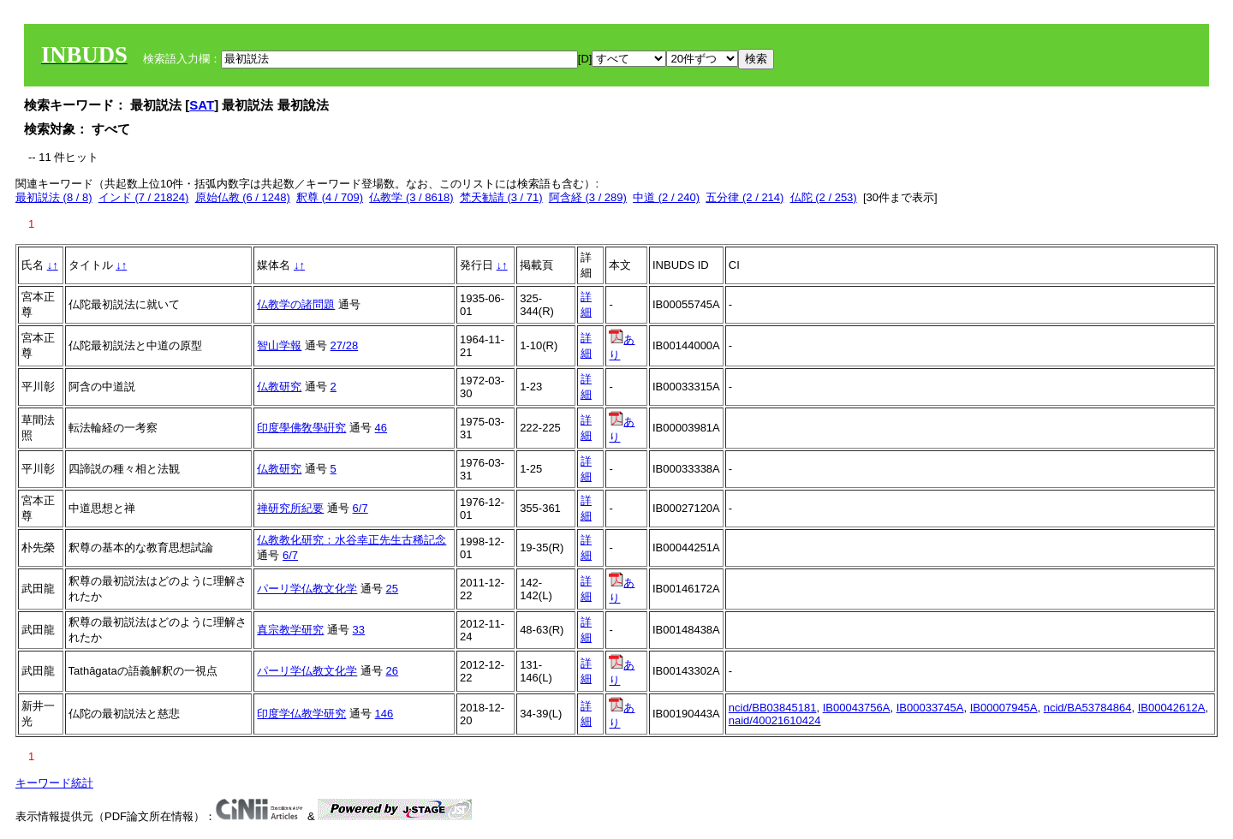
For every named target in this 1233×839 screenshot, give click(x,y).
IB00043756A (856, 707)
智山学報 (279, 345)
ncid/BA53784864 (1088, 707)
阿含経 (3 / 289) (588, 197)
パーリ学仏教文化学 (307, 588)
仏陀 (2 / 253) (823, 197)
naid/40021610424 (775, 720)
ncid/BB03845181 (773, 707)
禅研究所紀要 (290, 508)
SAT (201, 105)
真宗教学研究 (290, 629)
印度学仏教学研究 (301, 713)
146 (384, 713)
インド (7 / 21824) (143, 197)
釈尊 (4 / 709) (329, 197)
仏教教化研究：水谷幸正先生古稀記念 (351, 539)
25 (392, 588)
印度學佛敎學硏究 (301, 427)
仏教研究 (279, 386)
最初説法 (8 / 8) (53, 197)
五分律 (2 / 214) (744, 197)
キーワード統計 (54, 783)
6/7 (360, 508)
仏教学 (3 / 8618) (411, 197)
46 (381, 427)
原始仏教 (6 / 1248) (242, 197)
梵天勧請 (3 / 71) (501, 197)
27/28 (345, 345)
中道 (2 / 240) (666, 197)
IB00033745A (930, 707)
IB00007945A (1004, 707)
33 (359, 629)
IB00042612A (1172, 707)
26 (392, 670)
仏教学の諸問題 (296, 304)
